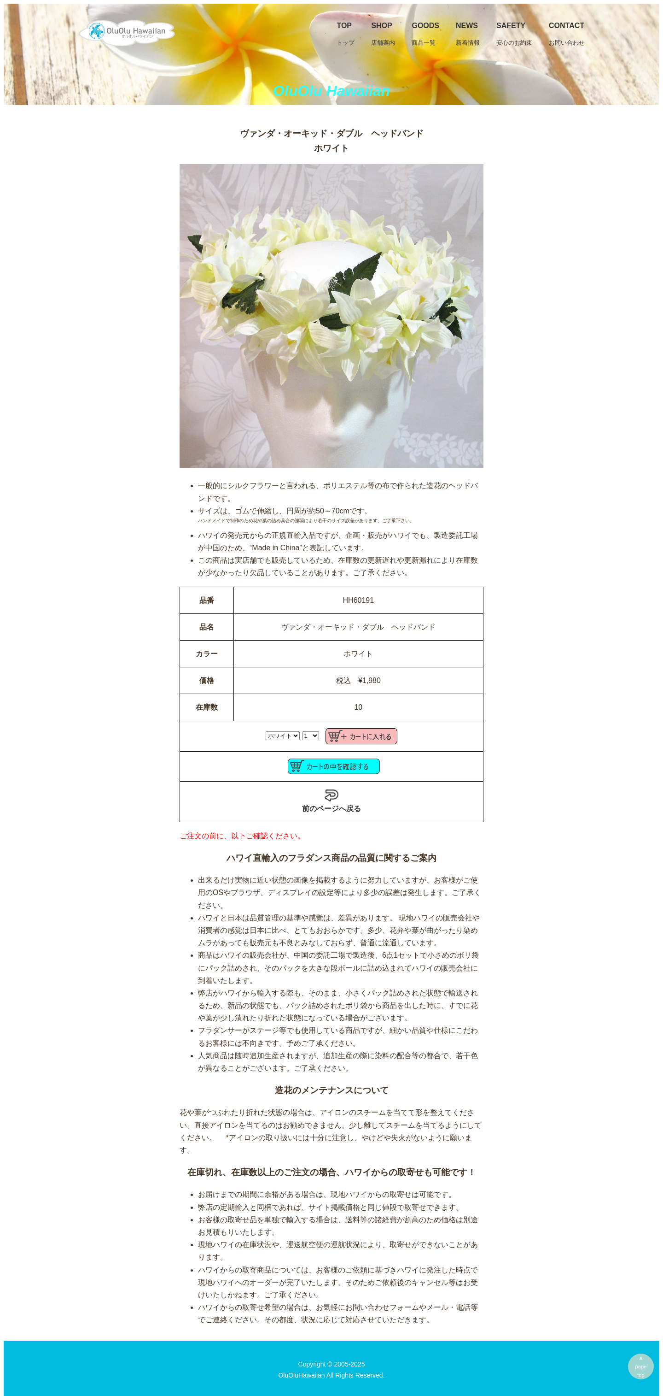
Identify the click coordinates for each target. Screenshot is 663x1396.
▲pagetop (641, 1366)
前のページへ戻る (331, 801)
